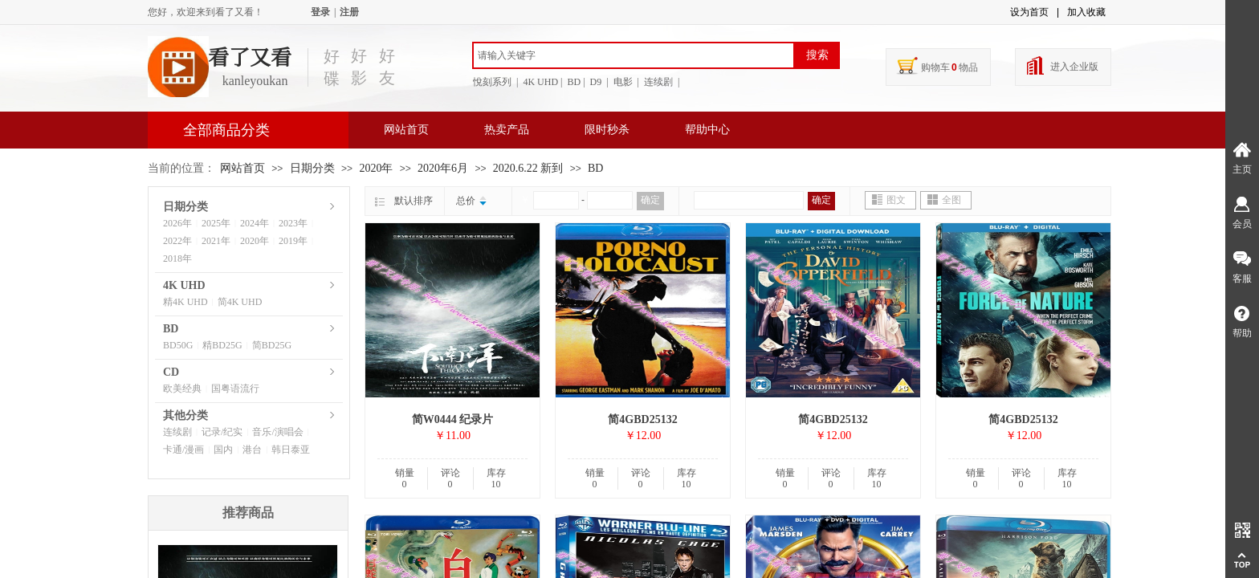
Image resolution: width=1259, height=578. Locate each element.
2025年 (216, 223)
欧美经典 (182, 388)
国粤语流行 (235, 388)
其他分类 (185, 415)
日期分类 (312, 168)
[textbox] (633, 55)
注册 (349, 12)
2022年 (177, 240)
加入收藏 (1086, 12)
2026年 (177, 223)
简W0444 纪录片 (453, 419)
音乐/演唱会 (277, 432)
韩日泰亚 (290, 449)
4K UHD (184, 285)
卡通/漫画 (183, 449)
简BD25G (271, 345)
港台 (252, 449)
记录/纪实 (222, 432)
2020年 (376, 168)
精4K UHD (185, 301)
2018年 (177, 258)
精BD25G (222, 345)
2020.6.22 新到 (528, 168)
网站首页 (406, 130)
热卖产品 (506, 130)
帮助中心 (707, 130)
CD (171, 372)
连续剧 (177, 432)
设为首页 (1029, 12)
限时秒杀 (607, 130)
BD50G (178, 345)
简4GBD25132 (642, 419)
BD (595, 168)
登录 (320, 12)
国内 (223, 449)
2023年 (293, 223)
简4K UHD (240, 301)
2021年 (216, 240)
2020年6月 (443, 168)
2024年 (254, 223)
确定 (650, 200)
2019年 (293, 240)
